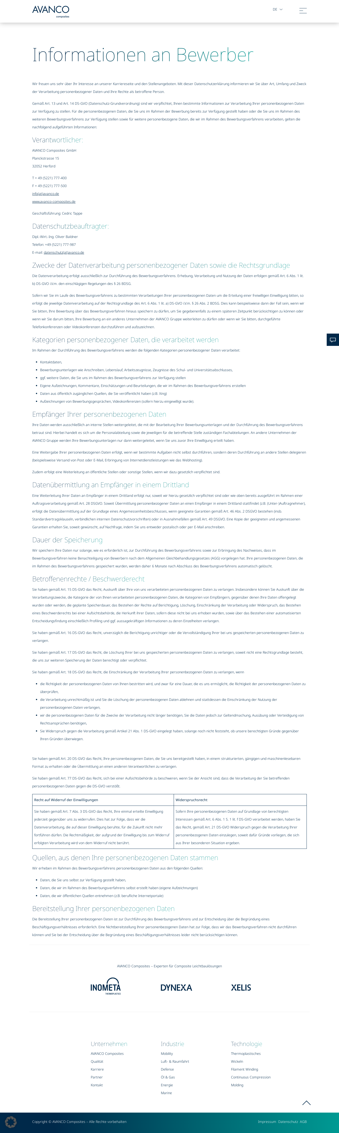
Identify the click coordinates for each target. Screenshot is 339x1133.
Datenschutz (288, 1121)
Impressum (267, 1121)
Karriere (97, 1069)
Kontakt (97, 1085)
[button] (11, 1122)
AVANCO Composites (107, 1053)
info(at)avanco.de (45, 193)
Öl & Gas (168, 1077)
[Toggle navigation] (303, 11)
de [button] (274, 9)
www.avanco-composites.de (54, 201)
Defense (167, 1069)
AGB (303, 1121)
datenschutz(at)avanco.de (64, 252)
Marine (166, 1092)
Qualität (97, 1061)
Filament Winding (244, 1069)
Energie (167, 1085)
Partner (97, 1077)
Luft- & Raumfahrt (175, 1061)
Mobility (167, 1053)
